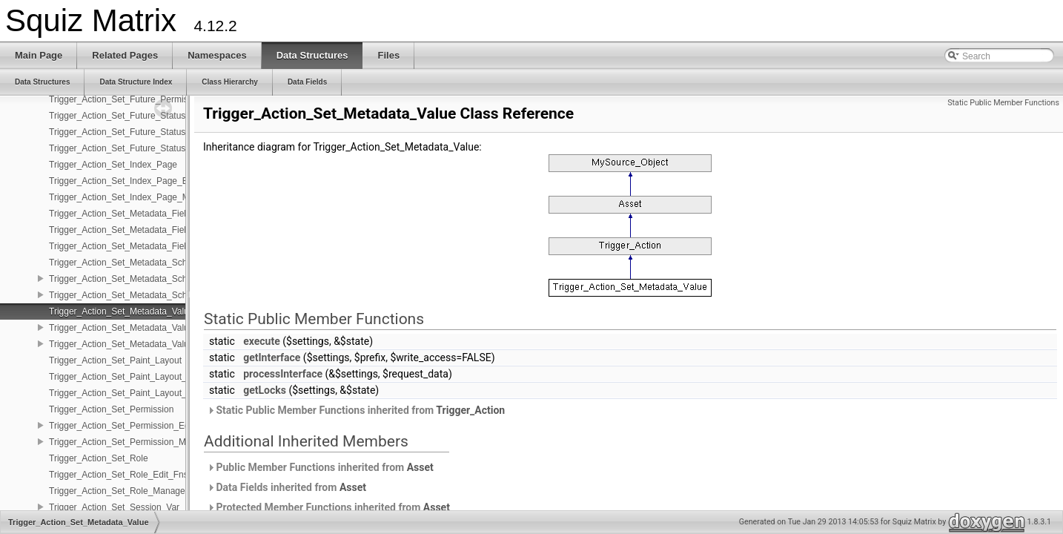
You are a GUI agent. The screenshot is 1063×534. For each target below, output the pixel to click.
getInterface (271, 357)
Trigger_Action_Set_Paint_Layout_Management (144, 393)
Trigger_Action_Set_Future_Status (117, 116)
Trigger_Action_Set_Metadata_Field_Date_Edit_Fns (152, 230)
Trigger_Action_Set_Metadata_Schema (127, 262)
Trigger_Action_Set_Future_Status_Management (145, 148)
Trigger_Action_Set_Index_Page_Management (141, 197)
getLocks (264, 390)
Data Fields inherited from (286, 487)
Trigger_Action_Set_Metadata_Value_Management (150, 344)
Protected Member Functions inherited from (328, 507)
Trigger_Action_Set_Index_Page (113, 164)
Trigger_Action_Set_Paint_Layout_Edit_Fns (135, 377)
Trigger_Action (470, 410)
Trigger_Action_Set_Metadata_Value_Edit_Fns (141, 328)
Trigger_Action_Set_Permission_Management (140, 442)
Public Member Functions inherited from (320, 467)
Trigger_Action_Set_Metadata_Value (121, 311)
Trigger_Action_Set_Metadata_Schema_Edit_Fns (147, 279)
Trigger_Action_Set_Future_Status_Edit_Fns (137, 132)
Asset (420, 467)
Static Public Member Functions (1003, 103)
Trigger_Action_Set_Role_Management (127, 491)
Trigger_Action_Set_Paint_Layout (115, 360)
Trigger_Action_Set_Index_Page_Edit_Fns (133, 181)
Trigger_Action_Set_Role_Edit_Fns (118, 474)
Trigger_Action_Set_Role (98, 458)
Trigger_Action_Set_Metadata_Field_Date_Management (160, 246)
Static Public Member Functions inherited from (356, 410)
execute (261, 341)
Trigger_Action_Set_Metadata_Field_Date (132, 213)
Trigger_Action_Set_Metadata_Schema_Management (155, 295)
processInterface (282, 374)
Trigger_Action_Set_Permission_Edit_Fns (131, 426)
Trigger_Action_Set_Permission (111, 409)
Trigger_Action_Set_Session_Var (114, 507)
